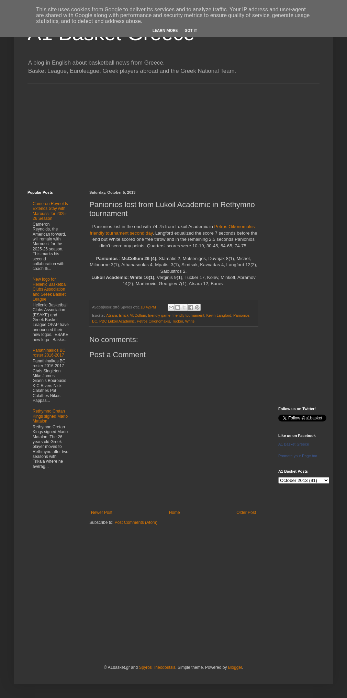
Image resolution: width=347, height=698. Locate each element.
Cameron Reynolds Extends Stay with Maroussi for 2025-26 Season (50, 211)
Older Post (246, 512)
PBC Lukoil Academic (117, 321)
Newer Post (101, 512)
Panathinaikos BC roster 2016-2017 (49, 353)
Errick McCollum (132, 315)
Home (174, 512)
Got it (190, 30)
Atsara (111, 315)
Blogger (235, 667)
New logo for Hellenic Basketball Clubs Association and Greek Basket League (50, 289)
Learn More (165, 30)
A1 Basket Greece (293, 444)
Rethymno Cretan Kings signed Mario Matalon (50, 416)
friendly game (159, 315)
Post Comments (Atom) (135, 522)
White (190, 321)
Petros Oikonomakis (153, 321)
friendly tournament (188, 315)
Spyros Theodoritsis (157, 667)
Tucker (177, 321)
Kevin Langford (218, 315)
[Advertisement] (173, 132)
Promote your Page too (297, 456)
